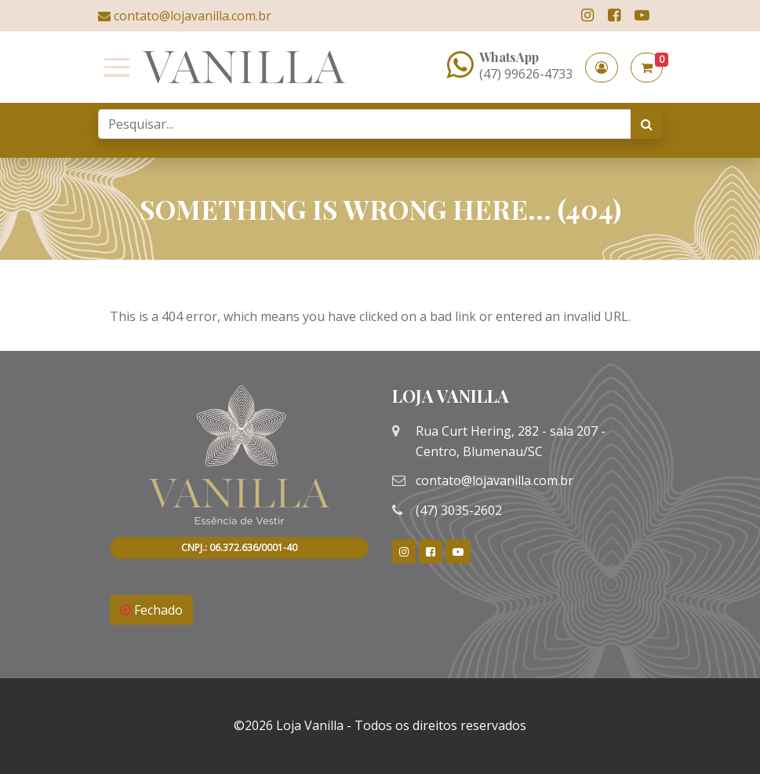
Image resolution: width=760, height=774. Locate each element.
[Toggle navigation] (113, 67)
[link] (587, 15)
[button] (601, 67)
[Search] (364, 124)
